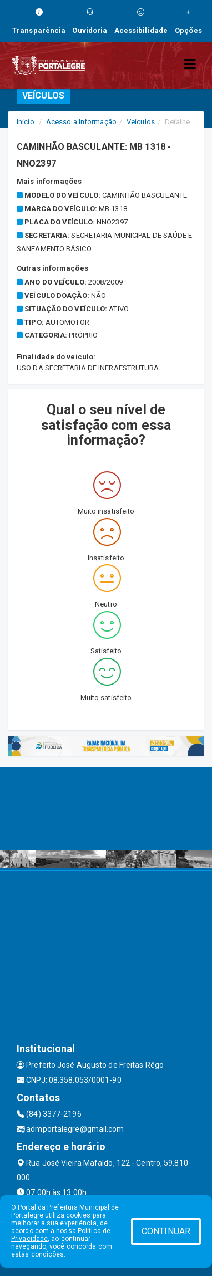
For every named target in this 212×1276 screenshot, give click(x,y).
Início (25, 122)
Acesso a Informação (81, 122)
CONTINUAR (166, 1231)
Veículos (141, 122)
